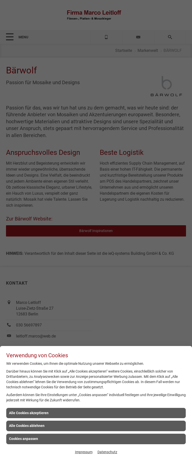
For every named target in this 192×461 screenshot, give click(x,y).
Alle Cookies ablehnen (26, 426)
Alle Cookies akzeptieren (28, 413)
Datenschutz (107, 452)
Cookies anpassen (23, 439)
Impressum (83, 452)
